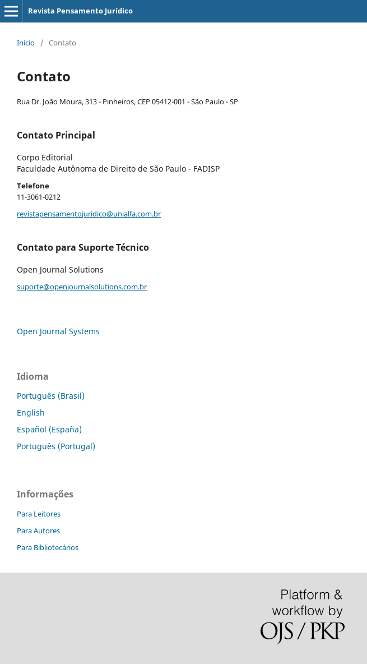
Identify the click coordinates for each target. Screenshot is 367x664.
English (31, 412)
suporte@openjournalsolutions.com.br (82, 287)
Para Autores (38, 530)
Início (26, 43)
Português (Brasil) (51, 395)
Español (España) (49, 429)
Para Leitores (39, 514)
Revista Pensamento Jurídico (80, 11)
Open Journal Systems (58, 331)
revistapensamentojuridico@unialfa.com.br (89, 214)
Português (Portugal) (56, 446)
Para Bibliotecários (47, 547)
